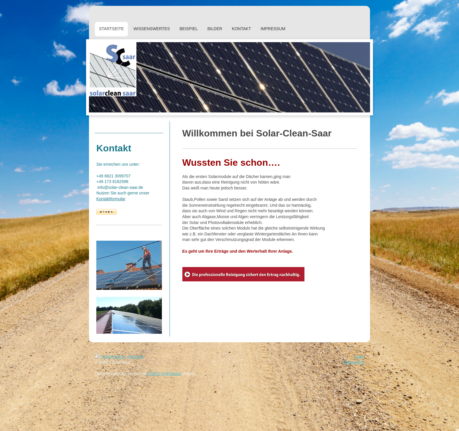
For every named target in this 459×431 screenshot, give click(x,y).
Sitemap (136, 356)
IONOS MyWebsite (164, 373)
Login (359, 356)
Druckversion (110, 356)
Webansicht (353, 362)
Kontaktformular (110, 198)
